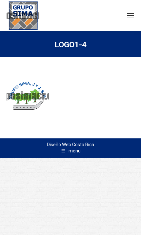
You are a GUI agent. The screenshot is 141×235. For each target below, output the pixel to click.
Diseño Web (59, 144)
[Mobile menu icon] (130, 16)
